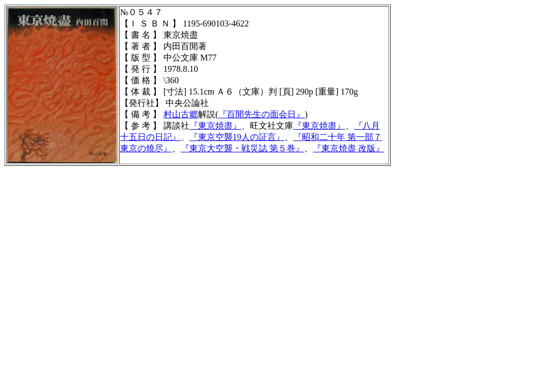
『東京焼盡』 (215, 125)
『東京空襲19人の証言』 (237, 137)
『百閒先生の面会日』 (261, 114)
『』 (348, 148)
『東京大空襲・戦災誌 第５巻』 (242, 148)
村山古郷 (180, 114)
